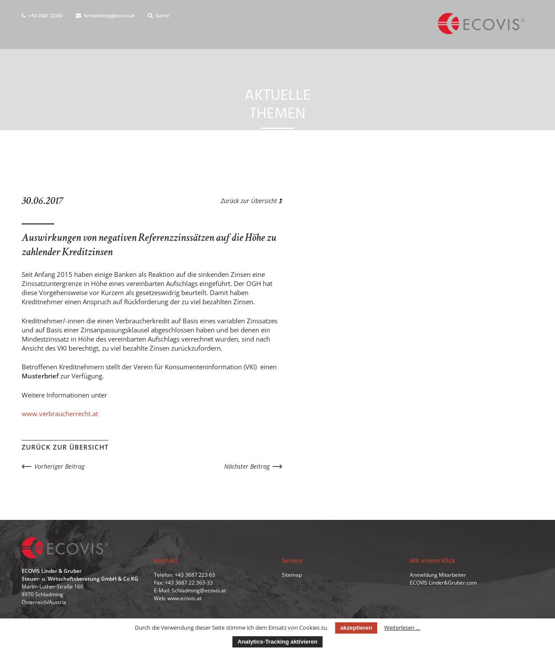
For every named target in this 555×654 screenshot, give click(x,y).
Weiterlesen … (402, 627)
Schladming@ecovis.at (105, 16)
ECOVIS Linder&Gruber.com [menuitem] (443, 582)
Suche (158, 16)
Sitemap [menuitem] (292, 574)
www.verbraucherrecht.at (60, 413)
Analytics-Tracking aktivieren (277, 641)
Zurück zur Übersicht (251, 201)
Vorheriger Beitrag (59, 466)
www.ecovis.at (184, 598)
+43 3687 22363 (42, 16)
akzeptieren (356, 627)
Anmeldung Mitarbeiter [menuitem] (438, 574)
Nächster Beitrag (247, 466)
